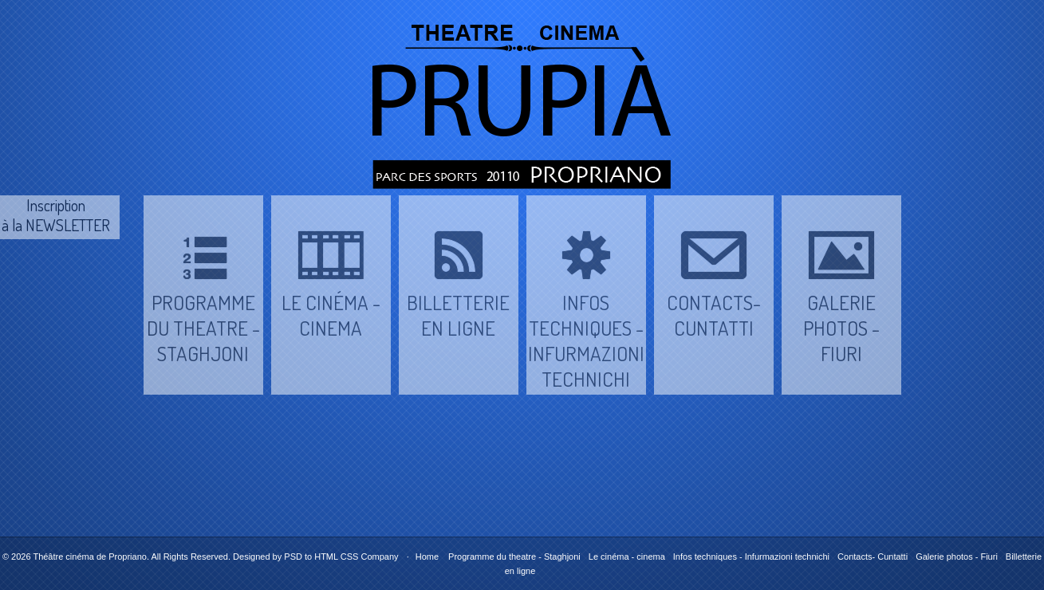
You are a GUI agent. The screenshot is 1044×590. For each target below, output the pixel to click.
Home (427, 556)
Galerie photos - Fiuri (957, 556)
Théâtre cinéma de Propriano (89, 556)
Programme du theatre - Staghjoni (514, 556)
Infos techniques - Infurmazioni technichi (751, 556)
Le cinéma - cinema (627, 556)
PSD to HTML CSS (321, 556)
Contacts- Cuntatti (872, 556)
